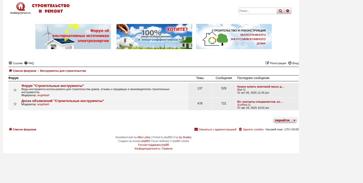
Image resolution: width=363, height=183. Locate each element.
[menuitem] (29, 63)
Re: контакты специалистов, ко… (260, 101)
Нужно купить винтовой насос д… (260, 86)
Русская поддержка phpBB (153, 144)
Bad (239, 89)
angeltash (43, 95)
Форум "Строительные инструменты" (52, 86)
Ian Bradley (185, 137)
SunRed (242, 104)
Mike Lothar (143, 137)
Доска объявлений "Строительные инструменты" (62, 101)
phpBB (145, 141)
